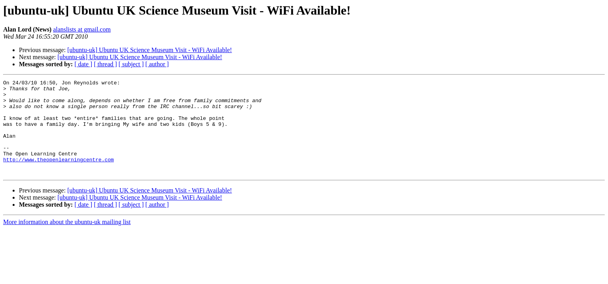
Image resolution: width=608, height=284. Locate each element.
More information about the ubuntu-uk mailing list (67, 240)
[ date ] (83, 64)
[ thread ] (105, 64)
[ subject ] (131, 64)
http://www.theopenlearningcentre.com (58, 175)
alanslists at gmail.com (82, 29)
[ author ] (157, 64)
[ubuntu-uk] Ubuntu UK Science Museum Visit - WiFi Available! (149, 50)
